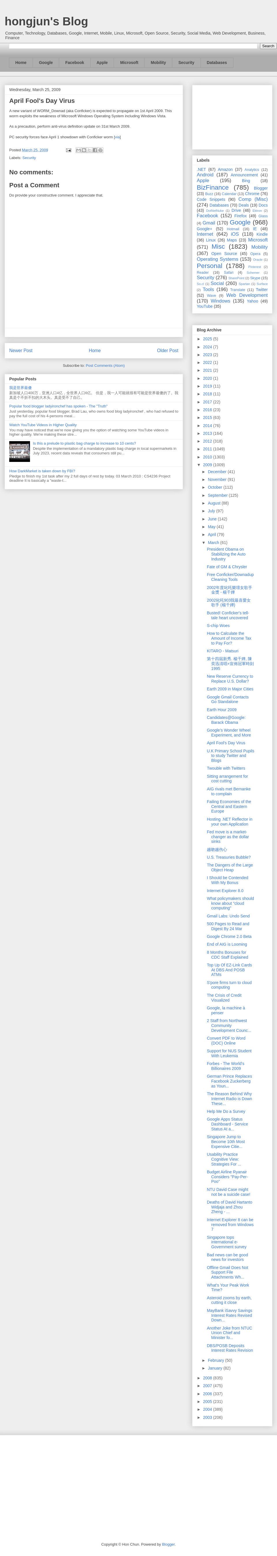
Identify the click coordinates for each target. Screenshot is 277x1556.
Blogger (261, 188)
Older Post (167, 350)
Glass (263, 216)
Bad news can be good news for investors (227, 1257)
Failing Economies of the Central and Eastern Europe (229, 806)
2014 (208, 425)
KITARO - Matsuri (222, 651)
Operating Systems (217, 259)
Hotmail (233, 229)
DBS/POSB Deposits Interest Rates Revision (230, 1348)
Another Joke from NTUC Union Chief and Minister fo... (229, 1333)
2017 (208, 402)
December (217, 471)
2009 (208, 464)
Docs (263, 205)
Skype (255, 278)
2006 (208, 1393)
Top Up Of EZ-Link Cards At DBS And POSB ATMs (229, 970)
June (213, 519)
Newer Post (21, 350)
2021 (208, 370)
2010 (208, 457)
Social (217, 283)
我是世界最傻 (20, 388)
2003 (208, 1417)
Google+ (204, 228)
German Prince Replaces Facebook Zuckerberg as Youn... (229, 1081)
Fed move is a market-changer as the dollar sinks (228, 837)
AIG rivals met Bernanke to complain (229, 791)
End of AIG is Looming (227, 944)
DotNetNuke (215, 210)
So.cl (200, 284)
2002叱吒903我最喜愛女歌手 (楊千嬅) (229, 602)
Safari (228, 273)
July (212, 511)
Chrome (252, 193)
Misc (218, 246)
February (216, 1360)
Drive (236, 210)
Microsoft (129, 62)
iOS (235, 234)
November (217, 479)
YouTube (205, 306)
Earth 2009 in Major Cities (230, 689)
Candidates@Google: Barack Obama (226, 720)
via (117, 137)
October (215, 487)
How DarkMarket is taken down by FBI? (42, 471)
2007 (208, 1385)
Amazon (225, 169)
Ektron (257, 210)
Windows (220, 301)
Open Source (224, 253)
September (218, 495)
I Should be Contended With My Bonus (227, 880)
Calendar (229, 194)
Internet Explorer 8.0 (225, 890)
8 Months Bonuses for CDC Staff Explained (227, 955)
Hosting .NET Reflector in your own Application (229, 821)
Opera (255, 254)
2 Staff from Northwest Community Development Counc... (229, 1025)
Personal (209, 265)
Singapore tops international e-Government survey (226, 1242)
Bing (246, 180)
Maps (232, 240)
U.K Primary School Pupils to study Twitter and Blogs (230, 756)
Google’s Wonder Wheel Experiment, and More (229, 732)
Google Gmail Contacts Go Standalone (228, 699)
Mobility (158, 62)
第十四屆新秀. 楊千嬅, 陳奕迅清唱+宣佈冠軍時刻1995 (230, 663)
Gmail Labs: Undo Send (228, 916)
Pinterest (254, 267)
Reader (203, 273)
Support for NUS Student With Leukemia (229, 1053)
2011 (208, 449)
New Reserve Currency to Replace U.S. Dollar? (230, 678)
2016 (208, 409)
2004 (208, 1409)
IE (255, 228)
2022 (208, 362)
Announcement (244, 175)
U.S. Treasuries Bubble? (229, 857)
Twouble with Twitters (226, 768)
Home (21, 62)
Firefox (240, 216)
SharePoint (236, 278)
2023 (208, 354)
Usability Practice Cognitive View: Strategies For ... (224, 1159)
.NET (201, 169)
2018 (208, 394)
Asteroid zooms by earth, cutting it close (229, 1300)
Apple (102, 62)
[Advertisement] (232, 116)
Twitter (262, 289)
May (212, 526)
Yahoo (252, 301)
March (214, 542)
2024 (208, 347)
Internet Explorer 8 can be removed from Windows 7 (230, 1224)
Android (205, 174)
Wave (211, 296)
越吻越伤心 (217, 849)
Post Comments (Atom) (105, 365)
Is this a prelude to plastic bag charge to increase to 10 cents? (84, 443)
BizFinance (213, 187)
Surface (262, 284)
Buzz (209, 194)
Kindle (262, 234)
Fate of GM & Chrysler (227, 566)
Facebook (74, 62)
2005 (208, 1401)
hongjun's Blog (46, 21)
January (215, 1368)
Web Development (247, 295)
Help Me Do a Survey (226, 1111)
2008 (208, 1378)
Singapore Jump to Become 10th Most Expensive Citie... (226, 1141)
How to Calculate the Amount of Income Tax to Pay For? (229, 638)
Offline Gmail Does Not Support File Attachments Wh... (227, 1272)
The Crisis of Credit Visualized (224, 997)
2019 (208, 386)
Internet (205, 234)
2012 (208, 441)
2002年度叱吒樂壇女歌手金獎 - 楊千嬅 (229, 590)
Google (46, 62)
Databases (217, 62)
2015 (208, 417)
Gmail (209, 223)
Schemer (253, 272)
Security (186, 62)
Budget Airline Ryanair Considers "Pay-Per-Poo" (227, 1177)
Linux (211, 240)
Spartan (244, 284)
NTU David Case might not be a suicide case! (228, 1192)
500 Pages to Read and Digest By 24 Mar (228, 926)
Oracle (258, 259)
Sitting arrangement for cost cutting (227, 778)
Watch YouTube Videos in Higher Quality (43, 425)
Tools (208, 289)
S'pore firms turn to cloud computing (229, 985)
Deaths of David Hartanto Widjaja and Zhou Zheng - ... (229, 1207)
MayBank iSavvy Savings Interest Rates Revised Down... (229, 1315)
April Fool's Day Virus (226, 743)
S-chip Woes (218, 625)
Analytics (252, 170)
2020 (208, 378)
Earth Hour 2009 (222, 709)
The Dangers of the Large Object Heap (230, 867)
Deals (244, 205)
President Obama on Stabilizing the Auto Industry (226, 554)
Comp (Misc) (253, 199)
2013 (208, 433)
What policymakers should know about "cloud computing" (230, 903)
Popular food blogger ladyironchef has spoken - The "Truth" (58, 406)
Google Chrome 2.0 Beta (229, 936)
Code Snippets (211, 199)
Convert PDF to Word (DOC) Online (226, 1040)
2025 (208, 339)
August (214, 503)
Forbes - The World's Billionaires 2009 (225, 1066)
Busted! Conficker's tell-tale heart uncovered (228, 615)
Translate (237, 290)
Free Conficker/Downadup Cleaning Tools (230, 577)
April (212, 534)
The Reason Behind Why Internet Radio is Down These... (229, 1099)
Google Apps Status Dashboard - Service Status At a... (227, 1124)
